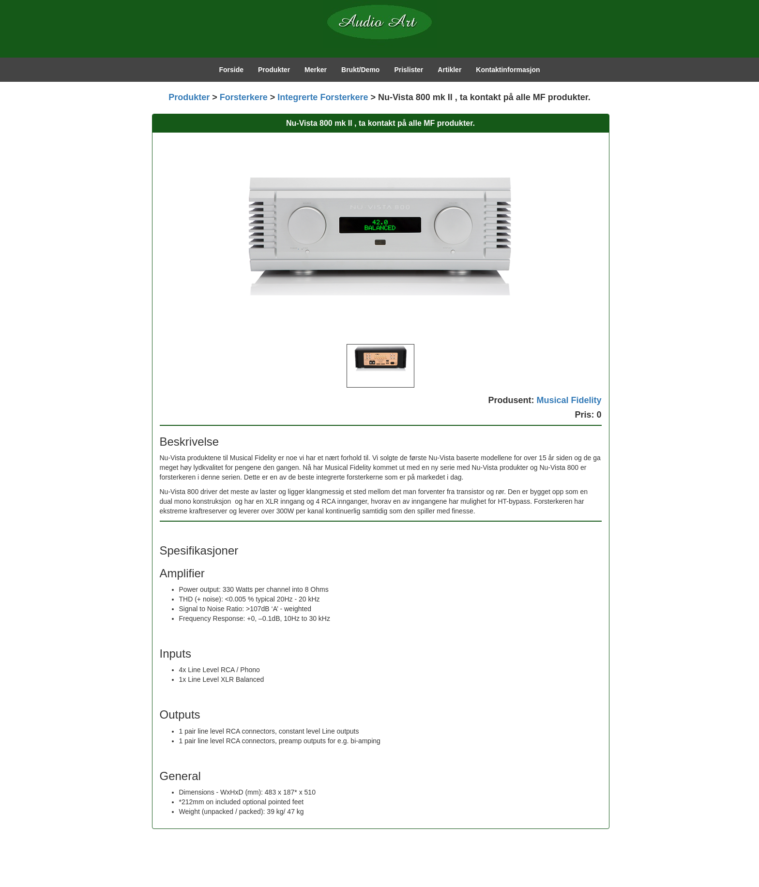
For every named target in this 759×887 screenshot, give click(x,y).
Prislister (408, 70)
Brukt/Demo (360, 70)
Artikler (449, 70)
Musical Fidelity (568, 400)
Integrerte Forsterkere (322, 97)
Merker (315, 70)
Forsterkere (244, 97)
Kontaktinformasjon (508, 70)
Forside (231, 70)
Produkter (274, 70)
